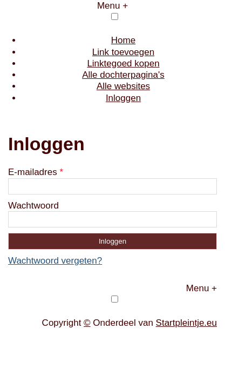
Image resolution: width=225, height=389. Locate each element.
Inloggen (123, 98)
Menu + (112, 6)
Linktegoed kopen (123, 63)
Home (123, 40)
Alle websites (123, 86)
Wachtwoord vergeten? (55, 261)
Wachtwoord (33, 205)
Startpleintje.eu (186, 323)
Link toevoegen (123, 52)
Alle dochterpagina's (123, 75)
